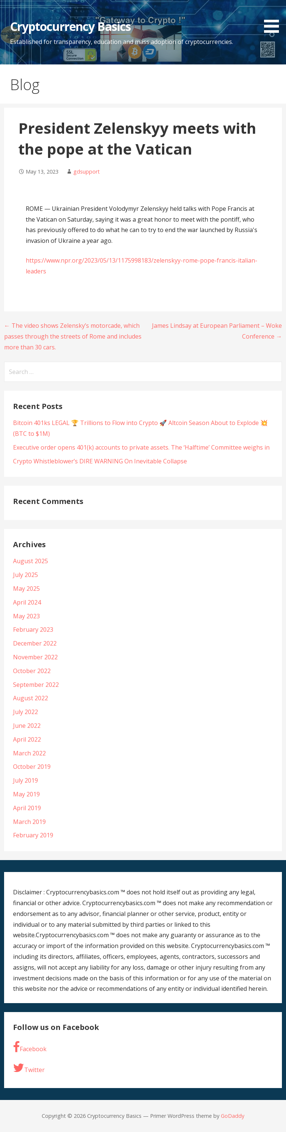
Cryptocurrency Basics (70, 26)
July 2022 (25, 712)
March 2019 (29, 822)
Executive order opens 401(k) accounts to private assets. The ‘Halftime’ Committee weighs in (141, 447)
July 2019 (25, 780)
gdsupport (86, 171)
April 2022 (27, 739)
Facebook (30, 1047)
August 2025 (30, 561)
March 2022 (29, 753)
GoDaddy (232, 1115)
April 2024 (27, 602)
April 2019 (27, 808)
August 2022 (30, 698)
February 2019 (33, 835)
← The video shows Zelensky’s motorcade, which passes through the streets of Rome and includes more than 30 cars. (73, 336)
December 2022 (35, 643)
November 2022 (35, 657)
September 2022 (36, 685)
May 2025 (26, 588)
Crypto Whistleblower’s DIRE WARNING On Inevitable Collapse (100, 461)
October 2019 (32, 766)
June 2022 (27, 726)
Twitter (29, 1068)
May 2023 (26, 616)
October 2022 (32, 671)
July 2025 (25, 575)
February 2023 (33, 629)
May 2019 (26, 794)
